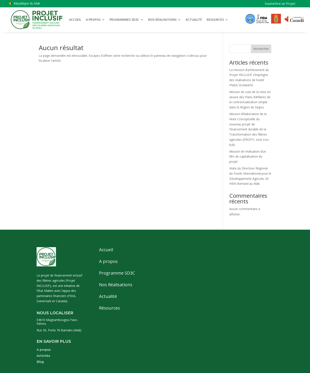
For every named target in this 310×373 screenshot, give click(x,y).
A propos (44, 350)
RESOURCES (215, 19)
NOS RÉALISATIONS (162, 19)
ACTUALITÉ (194, 19)
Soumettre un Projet (280, 3)
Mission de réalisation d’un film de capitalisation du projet (247, 156)
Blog (40, 362)
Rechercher (261, 49)
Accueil (106, 250)
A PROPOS (93, 19)
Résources (109, 308)
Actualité (108, 296)
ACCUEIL (75, 19)
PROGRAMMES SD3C (124, 19)
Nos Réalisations (115, 285)
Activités (43, 356)
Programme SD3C (117, 273)
